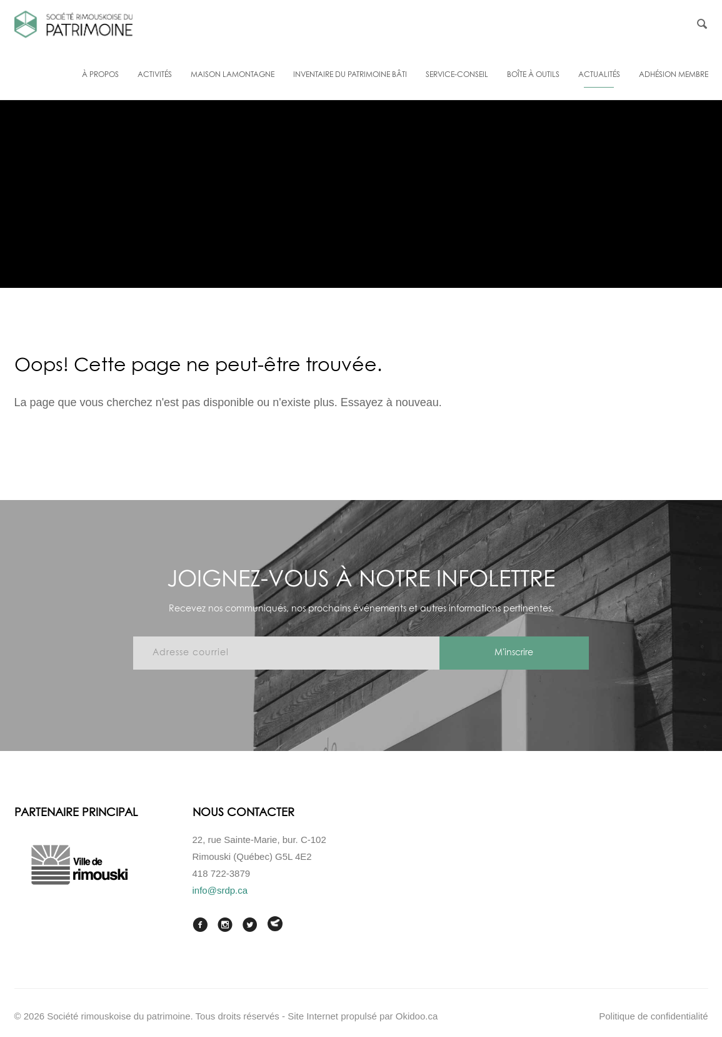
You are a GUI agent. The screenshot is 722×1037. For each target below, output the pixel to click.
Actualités (599, 75)
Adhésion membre (673, 75)
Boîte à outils (533, 75)
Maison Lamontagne (232, 75)
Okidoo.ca (417, 1016)
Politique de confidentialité (653, 1016)
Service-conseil (457, 75)
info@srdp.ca (220, 890)
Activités (155, 75)
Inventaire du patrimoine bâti (350, 75)
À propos (100, 75)
